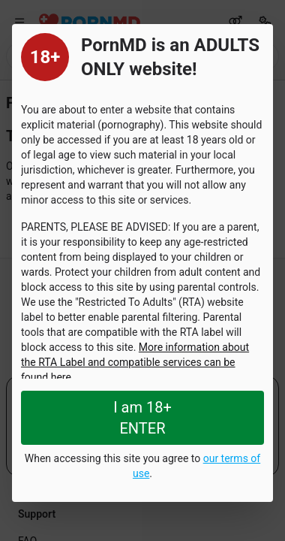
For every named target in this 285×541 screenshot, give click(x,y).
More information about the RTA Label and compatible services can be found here (135, 362)
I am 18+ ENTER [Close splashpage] (142, 417)
